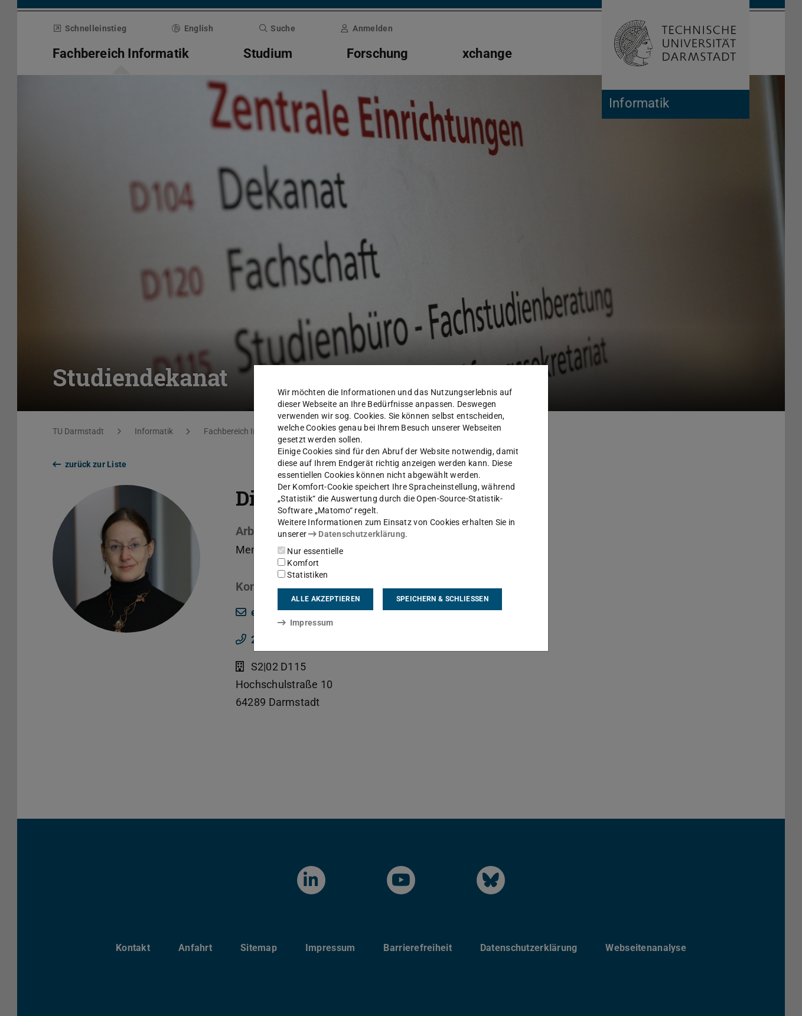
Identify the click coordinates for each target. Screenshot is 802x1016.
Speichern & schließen (442, 599)
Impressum (306, 622)
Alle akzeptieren (325, 599)
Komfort (298, 563)
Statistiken (303, 574)
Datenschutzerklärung (356, 534)
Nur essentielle (310, 551)
